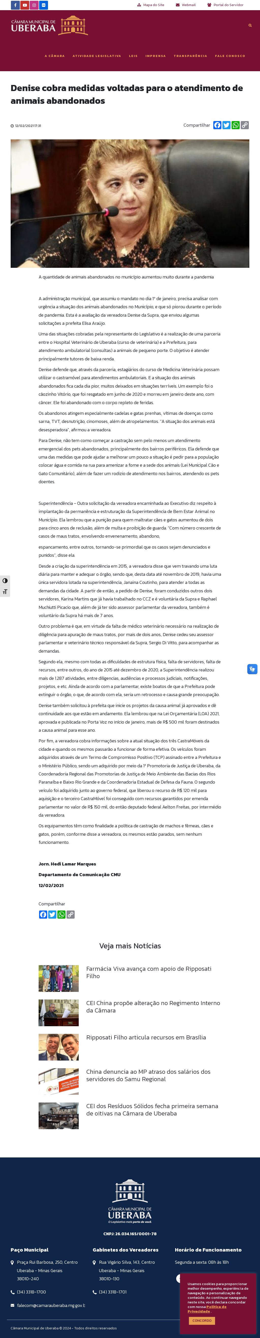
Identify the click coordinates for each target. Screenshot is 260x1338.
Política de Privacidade (207, 1309)
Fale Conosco (230, 56)
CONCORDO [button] (202, 1320)
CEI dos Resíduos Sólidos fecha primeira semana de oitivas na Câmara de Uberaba (152, 1109)
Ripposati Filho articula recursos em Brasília (146, 1037)
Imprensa (155, 56)
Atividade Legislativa (97, 56)
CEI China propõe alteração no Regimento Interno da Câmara (153, 1006)
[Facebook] (217, 125)
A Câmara (55, 56)
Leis (133, 56)
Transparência (190, 56)
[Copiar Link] (244, 125)
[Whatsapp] (235, 125)
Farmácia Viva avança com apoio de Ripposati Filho (149, 972)
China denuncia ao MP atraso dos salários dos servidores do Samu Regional (148, 1075)
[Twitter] (226, 125)
